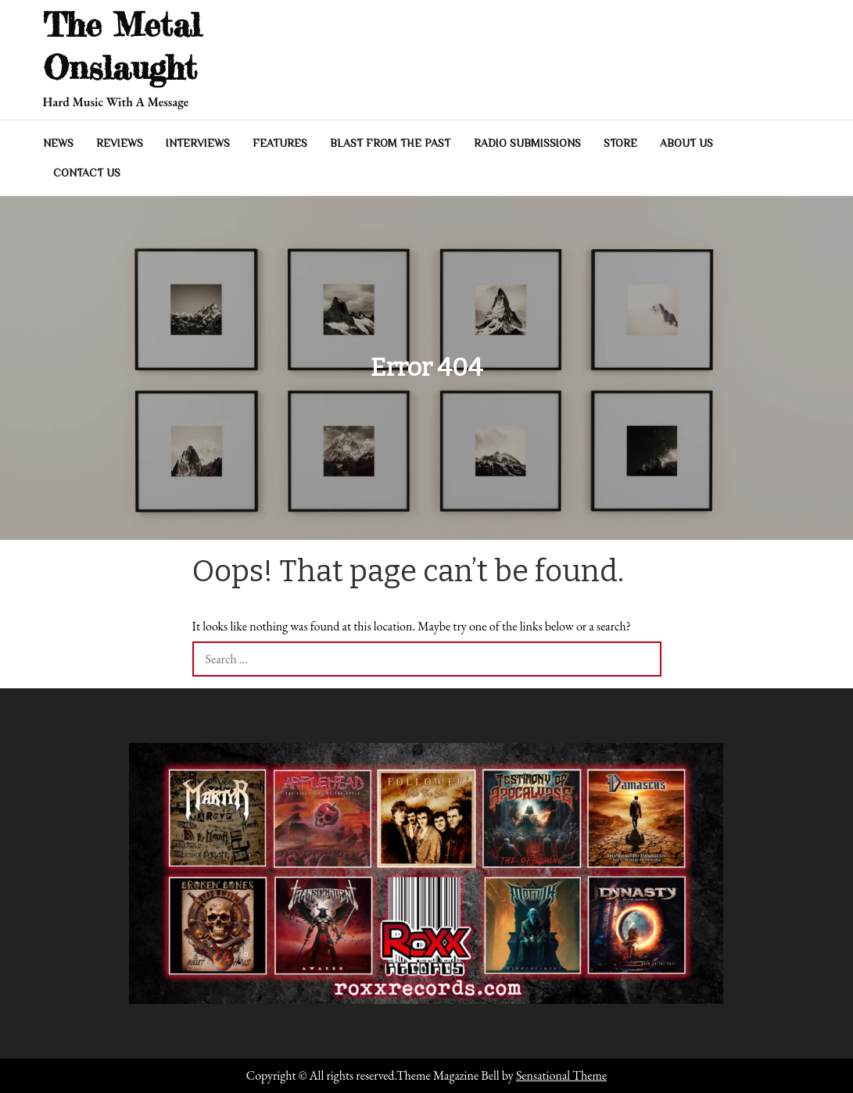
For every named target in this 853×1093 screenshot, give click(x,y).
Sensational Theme (561, 1075)
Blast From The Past (390, 143)
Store (620, 143)
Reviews (119, 143)
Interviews (198, 143)
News (58, 143)
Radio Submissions (527, 143)
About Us (686, 143)
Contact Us (86, 172)
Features (280, 143)
